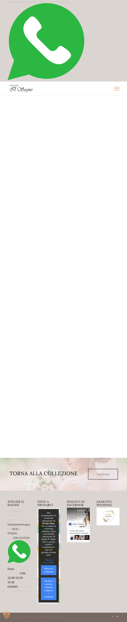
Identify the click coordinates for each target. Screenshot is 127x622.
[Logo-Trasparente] (20, 88)
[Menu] (115, 88)
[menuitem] (115, 88)
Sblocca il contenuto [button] (48, 570)
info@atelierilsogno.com (21, 524)
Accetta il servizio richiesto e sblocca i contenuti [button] (48, 589)
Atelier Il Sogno (86, 510)
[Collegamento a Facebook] (113, 616)
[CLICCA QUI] (103, 474)
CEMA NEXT (60, 617)
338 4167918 (21, 537)
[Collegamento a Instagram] (117, 616)
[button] (6, 615)
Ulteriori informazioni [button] (48, 561)
